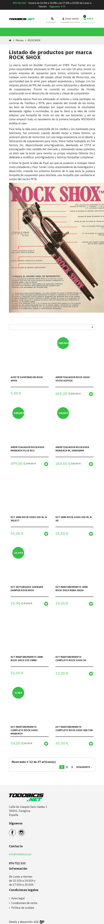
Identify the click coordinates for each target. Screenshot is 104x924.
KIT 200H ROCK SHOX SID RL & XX (73, 519)
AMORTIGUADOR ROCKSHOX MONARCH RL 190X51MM (72, 449)
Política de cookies (22, 908)
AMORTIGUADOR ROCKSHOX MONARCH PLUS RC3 (27, 449)
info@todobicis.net (20, 854)
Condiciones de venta (24, 903)
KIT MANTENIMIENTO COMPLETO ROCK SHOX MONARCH (24, 730)
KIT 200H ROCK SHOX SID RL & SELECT (29, 519)
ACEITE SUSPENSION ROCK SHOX (27, 379)
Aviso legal (18, 898)
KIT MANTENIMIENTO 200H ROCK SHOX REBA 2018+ (71, 589)
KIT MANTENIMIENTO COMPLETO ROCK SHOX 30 (70, 659)
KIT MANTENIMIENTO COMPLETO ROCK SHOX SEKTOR (74, 729)
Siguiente (84, 767)
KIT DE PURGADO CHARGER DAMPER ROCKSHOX (27, 589)
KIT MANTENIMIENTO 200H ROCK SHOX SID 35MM (27, 659)
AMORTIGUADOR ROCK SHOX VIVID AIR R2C (72, 379)
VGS (36, 922)
